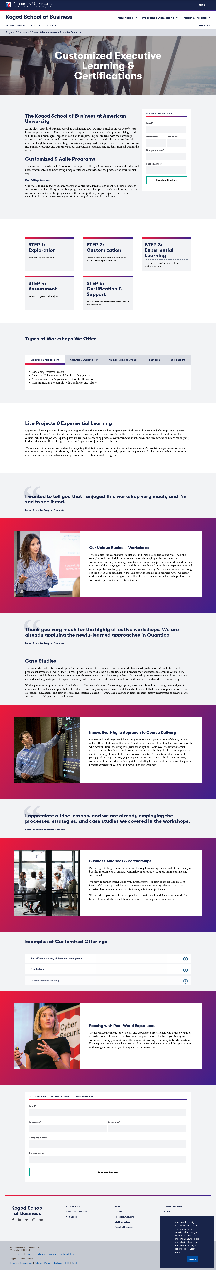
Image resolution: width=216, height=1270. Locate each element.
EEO (67, 1263)
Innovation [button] (154, 360)
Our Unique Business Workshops (119, 548)
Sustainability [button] (178, 360)
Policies (38, 1263)
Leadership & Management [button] (45, 360)
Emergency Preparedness (21, 1263)
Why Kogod (127, 17)
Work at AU (52, 1254)
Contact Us (30, 1254)
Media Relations (67, 1254)
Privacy (47, 1263)
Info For (203, 26)
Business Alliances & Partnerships (120, 861)
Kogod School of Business (39, 17)
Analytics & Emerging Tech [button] (84, 360)
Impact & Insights (197, 17)
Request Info (14, 26)
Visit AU (41, 1254)
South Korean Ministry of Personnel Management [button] (109, 963)
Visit (34, 26)
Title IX (75, 1263)
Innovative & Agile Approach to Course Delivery (132, 732)
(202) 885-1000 (16, 1254)
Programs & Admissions (160, 17)
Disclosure (57, 1263)
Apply (50, 26)
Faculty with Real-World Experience (122, 1025)
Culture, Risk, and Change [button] (123, 360)
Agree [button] (192, 1259)
